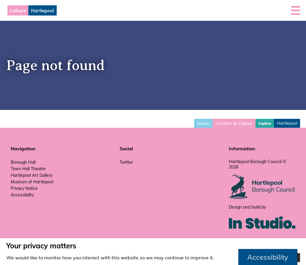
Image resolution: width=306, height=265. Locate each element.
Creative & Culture (234, 123)
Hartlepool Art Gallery (32, 175)
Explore (265, 123)
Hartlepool (287, 123)
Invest (203, 123)
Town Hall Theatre (28, 168)
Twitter (126, 162)
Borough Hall (23, 162)
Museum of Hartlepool (32, 181)
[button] (295, 10)
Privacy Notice (24, 188)
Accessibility (22, 195)
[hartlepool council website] (262, 197)
